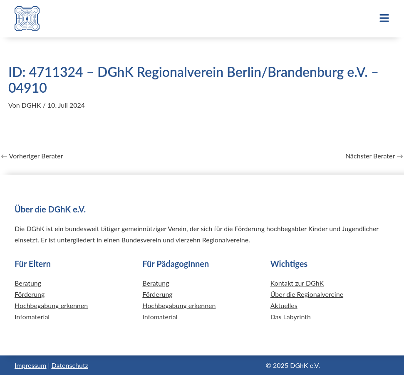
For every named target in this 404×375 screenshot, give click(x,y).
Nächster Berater (374, 156)
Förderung (30, 294)
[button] (342, 19)
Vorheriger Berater (32, 156)
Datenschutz (70, 365)
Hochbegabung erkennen (51, 305)
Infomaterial (32, 317)
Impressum (30, 365)
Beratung (28, 283)
